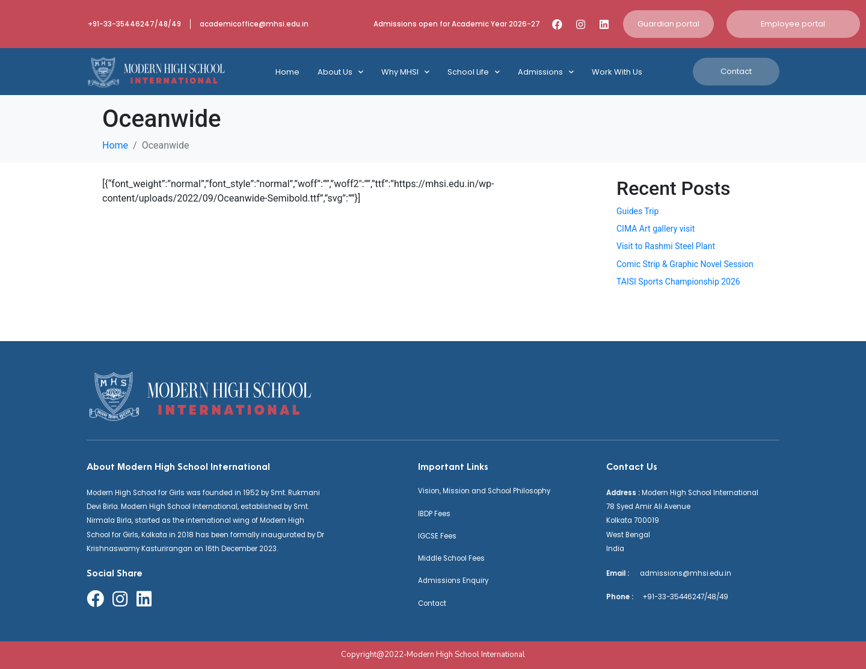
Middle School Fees (451, 558)
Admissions (546, 72)
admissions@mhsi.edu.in (681, 573)
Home (287, 72)
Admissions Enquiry (453, 580)
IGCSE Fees (437, 536)
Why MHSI (405, 72)
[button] (668, 24)
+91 (644, 597)
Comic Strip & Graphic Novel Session (685, 264)
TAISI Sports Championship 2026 (678, 281)
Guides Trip (637, 211)
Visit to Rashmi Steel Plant (665, 246)
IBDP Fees (434, 514)
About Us (340, 72)
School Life (473, 72)
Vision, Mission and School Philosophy (484, 491)
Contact (432, 603)
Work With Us (617, 72)
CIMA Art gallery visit (655, 228)
